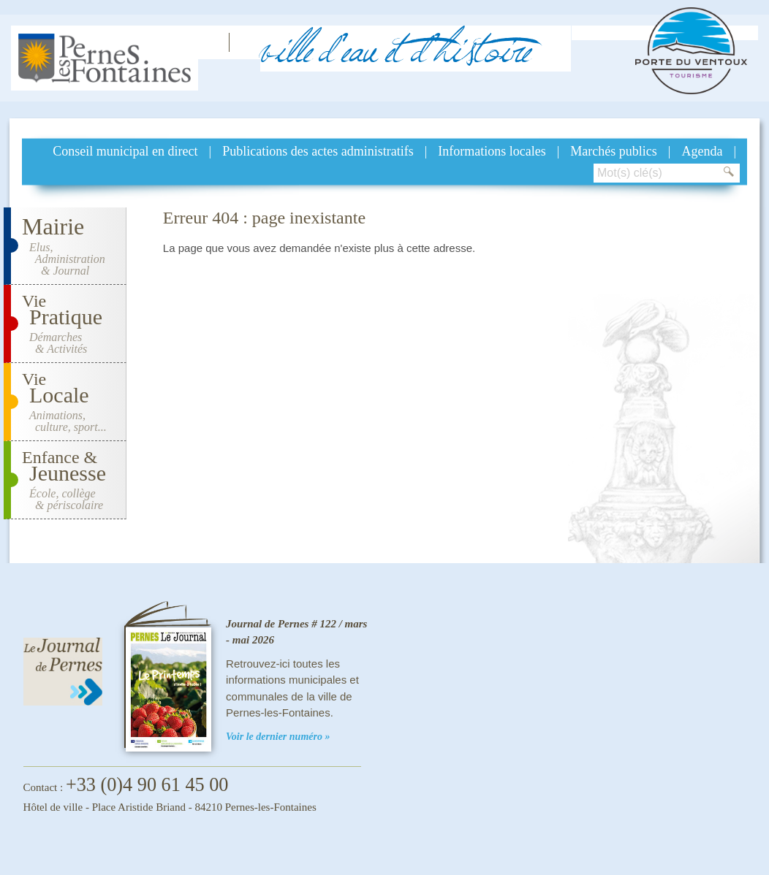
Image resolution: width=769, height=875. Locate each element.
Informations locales (491, 151)
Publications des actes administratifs (317, 151)
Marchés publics (613, 151)
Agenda (701, 151)
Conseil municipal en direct (125, 151)
